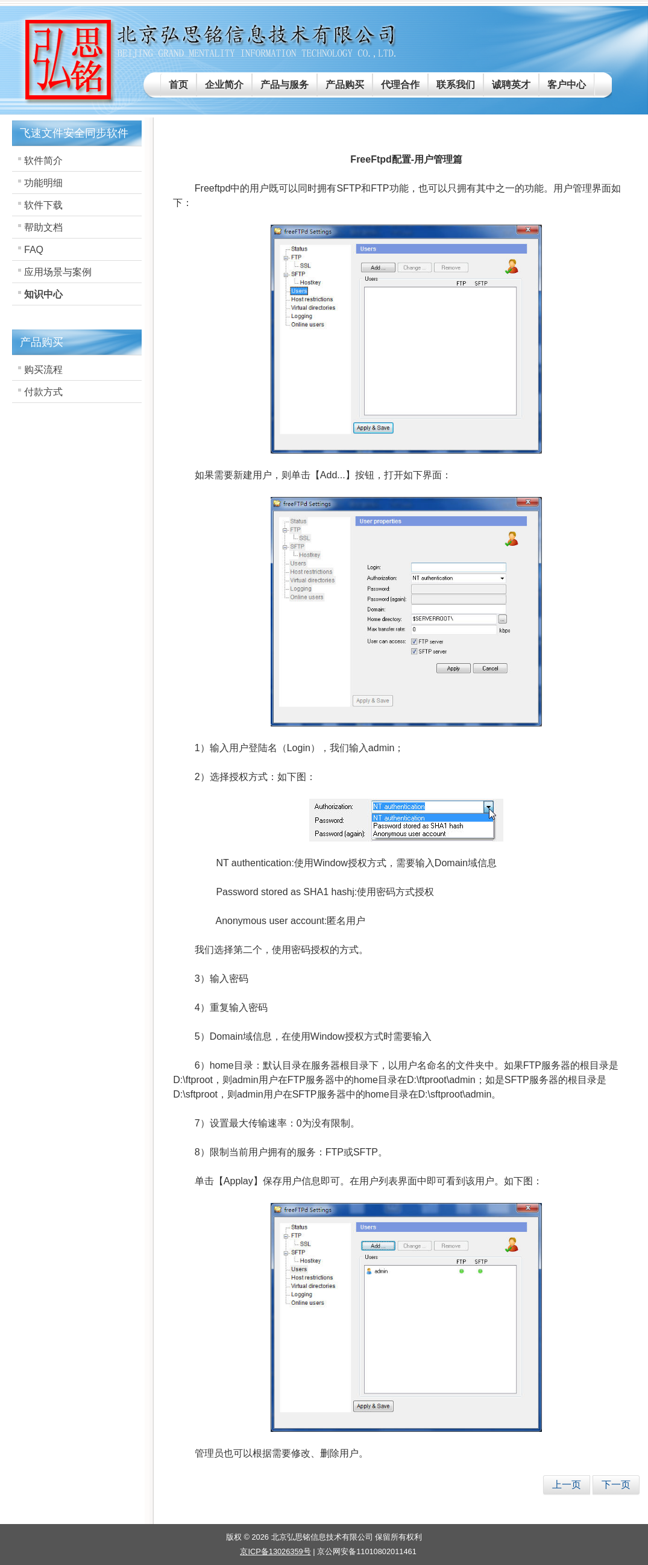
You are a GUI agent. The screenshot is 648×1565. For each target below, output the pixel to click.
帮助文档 (43, 227)
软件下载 (43, 205)
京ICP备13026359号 (275, 1551)
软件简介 (43, 160)
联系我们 (455, 85)
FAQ (33, 250)
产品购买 (345, 85)
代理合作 (400, 85)
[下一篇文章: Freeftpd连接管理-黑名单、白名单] (616, 1485)
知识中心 (43, 294)
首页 (178, 85)
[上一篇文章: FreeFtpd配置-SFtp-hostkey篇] (566, 1485)
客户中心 (566, 85)
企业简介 (224, 85)
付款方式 (43, 392)
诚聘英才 (511, 85)
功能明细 (43, 183)
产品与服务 (284, 85)
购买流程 (43, 369)
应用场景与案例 (58, 272)
